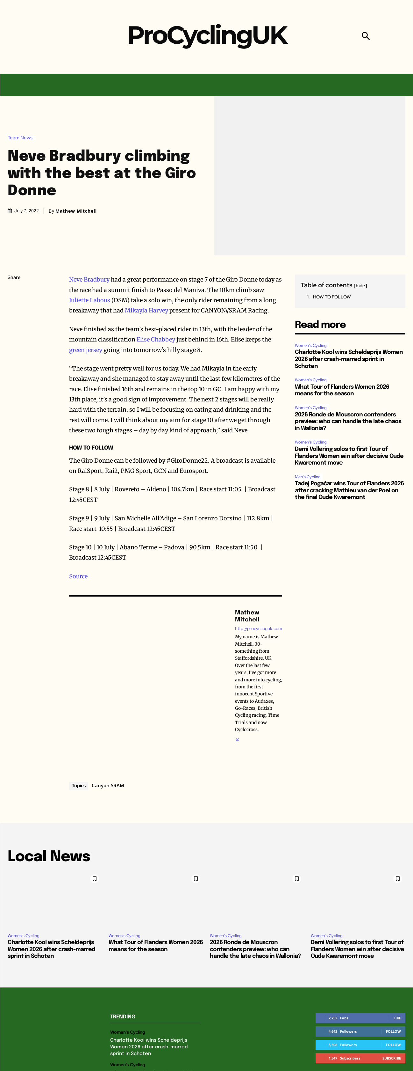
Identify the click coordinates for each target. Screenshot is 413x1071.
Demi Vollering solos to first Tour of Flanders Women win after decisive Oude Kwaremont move (349, 456)
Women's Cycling (311, 345)
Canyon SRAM (108, 785)
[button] (365, 37)
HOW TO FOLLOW (332, 297)
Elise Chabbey (156, 339)
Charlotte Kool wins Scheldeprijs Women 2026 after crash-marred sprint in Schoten (349, 359)
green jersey (85, 350)
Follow (393, 1031)
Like (397, 1018)
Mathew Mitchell (76, 211)
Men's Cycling (308, 477)
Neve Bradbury (89, 279)
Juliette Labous (89, 300)
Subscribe (391, 1058)
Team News (22, 138)
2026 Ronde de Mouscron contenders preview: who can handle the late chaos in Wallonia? (348, 421)
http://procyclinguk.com (258, 628)
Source (78, 576)
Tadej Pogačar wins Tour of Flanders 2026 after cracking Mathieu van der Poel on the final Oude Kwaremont (349, 490)
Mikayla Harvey (146, 310)
